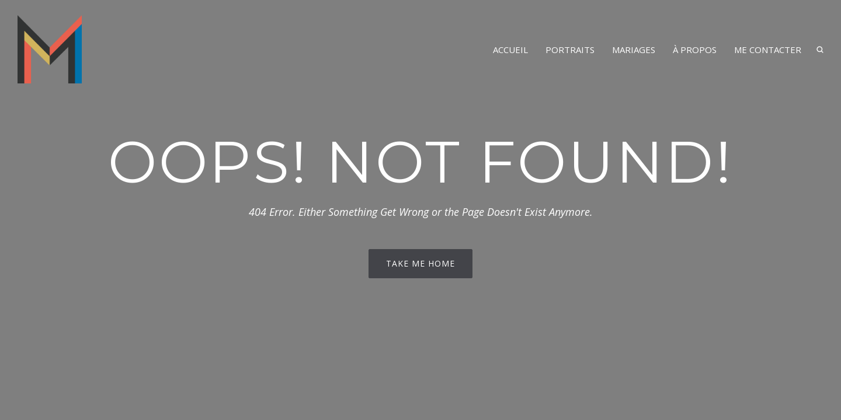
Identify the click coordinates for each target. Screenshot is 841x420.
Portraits (570, 49)
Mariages (633, 49)
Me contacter (767, 49)
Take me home (420, 263)
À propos (695, 49)
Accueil (510, 49)
